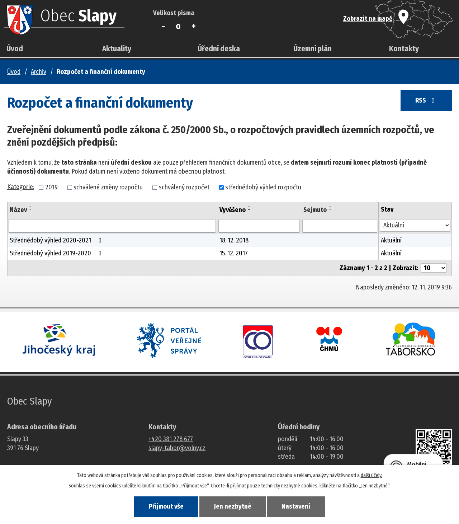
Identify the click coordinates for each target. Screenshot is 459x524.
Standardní (178, 26)
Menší (163, 26)
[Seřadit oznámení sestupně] (31, 209)
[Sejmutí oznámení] (340, 226)
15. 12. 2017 (233, 253)
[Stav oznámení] (415, 225)
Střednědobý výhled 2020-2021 (57, 240)
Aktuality (116, 48)
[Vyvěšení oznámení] (259, 226)
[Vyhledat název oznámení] (112, 226)
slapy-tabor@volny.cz (176, 448)
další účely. (371, 475)
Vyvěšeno (232, 210)
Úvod (14, 48)
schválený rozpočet (184, 187)
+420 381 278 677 (170, 439)
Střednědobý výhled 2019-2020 (57, 253)
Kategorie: (20, 187)
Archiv (38, 72)
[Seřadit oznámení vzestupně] (31, 206)
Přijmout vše (164, 506)
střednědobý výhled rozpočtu (263, 187)
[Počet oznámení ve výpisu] (433, 268)
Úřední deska (219, 48)
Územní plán (312, 48)
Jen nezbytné (232, 506)
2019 (51, 187)
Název (18, 210)
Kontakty (404, 48)
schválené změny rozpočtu (108, 187)
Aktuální (391, 240)
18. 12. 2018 (234, 240)
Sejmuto (315, 210)
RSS (425, 101)
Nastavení (297, 506)
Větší (193, 26)
